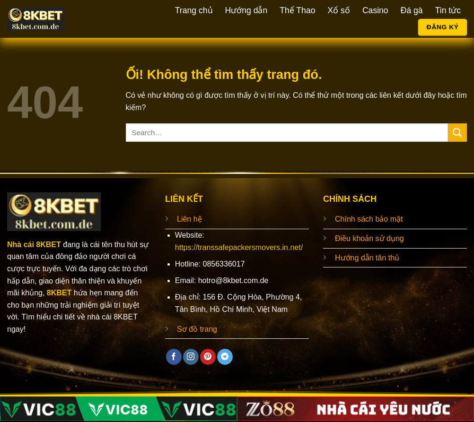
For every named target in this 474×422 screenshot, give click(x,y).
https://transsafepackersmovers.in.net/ (239, 247)
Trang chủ (194, 10)
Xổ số (338, 10)
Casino (375, 10)
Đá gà (412, 10)
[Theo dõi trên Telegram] (225, 357)
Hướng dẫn (246, 10)
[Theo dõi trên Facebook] (174, 357)
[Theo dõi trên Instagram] (191, 357)
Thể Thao (297, 10)
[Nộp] (457, 132)
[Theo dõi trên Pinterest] (208, 357)
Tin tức (448, 10)
